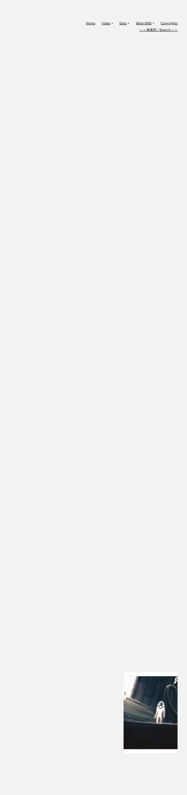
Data (123, 23)
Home (90, 23)
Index (106, 23)
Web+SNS (144, 23)
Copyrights (169, 23)
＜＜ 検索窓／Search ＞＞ (158, 30)
